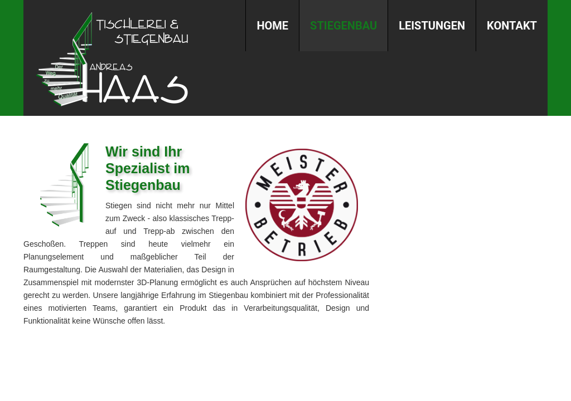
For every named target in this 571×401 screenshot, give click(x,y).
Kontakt (512, 25)
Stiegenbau (343, 25)
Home (272, 25)
